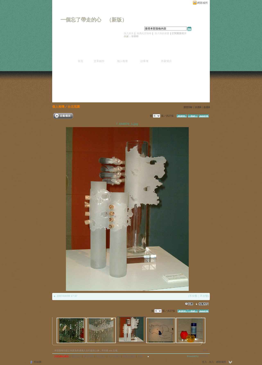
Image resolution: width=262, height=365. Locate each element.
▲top (205, 350)
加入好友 (129, 33)
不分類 (193, 295)
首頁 (80, 61)
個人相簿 (122, 61)
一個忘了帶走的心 (80, 20)
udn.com (203, 356)
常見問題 (89, 356)
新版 (117, 20)
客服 (140, 356)
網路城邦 (202, 2)
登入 (204, 361)
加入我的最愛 (162, 33)
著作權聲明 (114, 356)
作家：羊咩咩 (131, 36)
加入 (211, 361)
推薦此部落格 (144, 33)
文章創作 (99, 61)
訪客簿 (144, 61)
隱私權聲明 (129, 356)
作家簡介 (166, 61)
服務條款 (101, 356)
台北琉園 (74, 106)
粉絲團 (37, 361)
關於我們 (76, 356)
